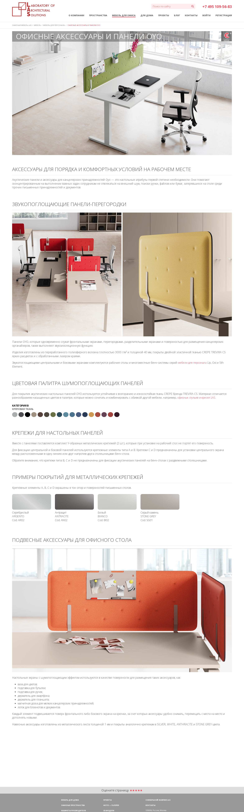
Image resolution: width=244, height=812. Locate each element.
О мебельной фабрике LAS (158, 800)
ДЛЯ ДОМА (147, 15)
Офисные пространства (73, 805)
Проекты (107, 800)
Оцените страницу (122, 790)
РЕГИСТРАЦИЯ (224, 15)
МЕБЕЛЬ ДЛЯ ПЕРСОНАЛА (54, 25)
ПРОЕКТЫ (163, 15)
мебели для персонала (192, 362)
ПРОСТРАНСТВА (98, 15)
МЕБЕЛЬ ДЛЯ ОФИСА (124, 15)
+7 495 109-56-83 (217, 6)
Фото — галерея (111, 805)
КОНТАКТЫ (191, 15)
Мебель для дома (70, 800)
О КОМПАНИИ (76, 15)
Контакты (150, 805)
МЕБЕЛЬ (37, 25)
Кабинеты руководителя (73, 810)
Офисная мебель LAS (21, 25)
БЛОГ (177, 15)
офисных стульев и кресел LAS (196, 397)
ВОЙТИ (206, 15)
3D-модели (108, 810)
